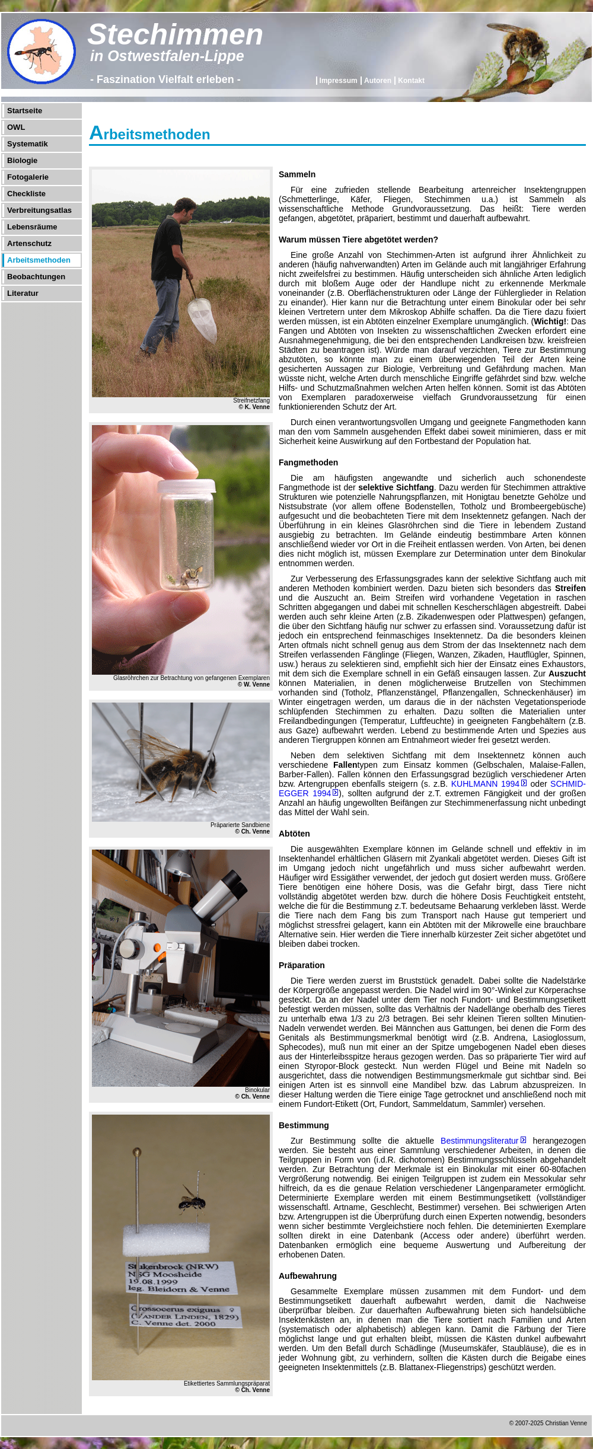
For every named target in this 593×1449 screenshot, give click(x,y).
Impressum (339, 80)
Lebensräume (32, 226)
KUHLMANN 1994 (485, 784)
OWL (16, 127)
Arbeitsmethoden (39, 260)
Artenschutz (29, 243)
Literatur (23, 293)
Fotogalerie (28, 177)
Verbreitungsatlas (39, 210)
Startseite (24, 110)
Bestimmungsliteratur (480, 1140)
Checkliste (26, 193)
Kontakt (411, 80)
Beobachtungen (36, 276)
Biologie (22, 160)
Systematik (27, 143)
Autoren (377, 80)
